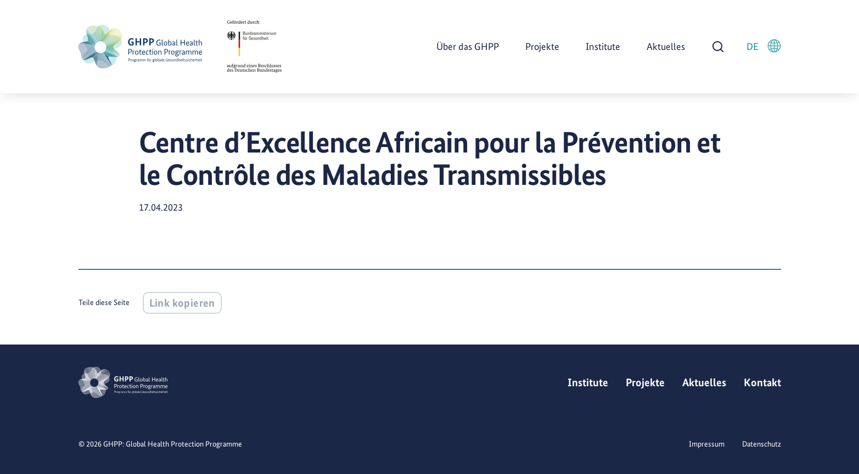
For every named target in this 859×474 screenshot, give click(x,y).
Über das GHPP (467, 46)
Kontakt (762, 382)
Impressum (707, 443)
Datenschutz (761, 443)
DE (763, 46)
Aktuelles (666, 46)
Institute (603, 46)
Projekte (542, 46)
